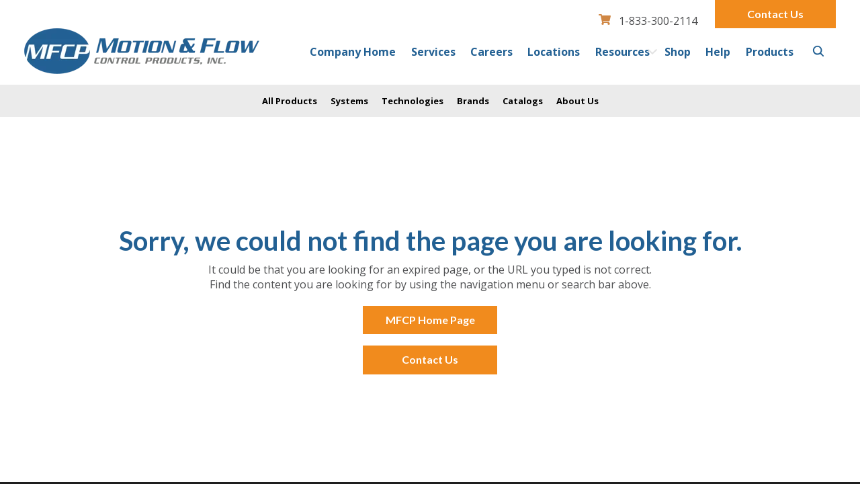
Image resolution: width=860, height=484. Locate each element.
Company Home (353, 51)
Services (433, 51)
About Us (577, 101)
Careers (491, 51)
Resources (622, 51)
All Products (289, 101)
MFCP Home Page (430, 319)
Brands (473, 101)
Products (769, 51)
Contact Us (775, 13)
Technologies (412, 101)
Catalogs (523, 101)
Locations (553, 51)
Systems (349, 101)
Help (717, 51)
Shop (677, 51)
